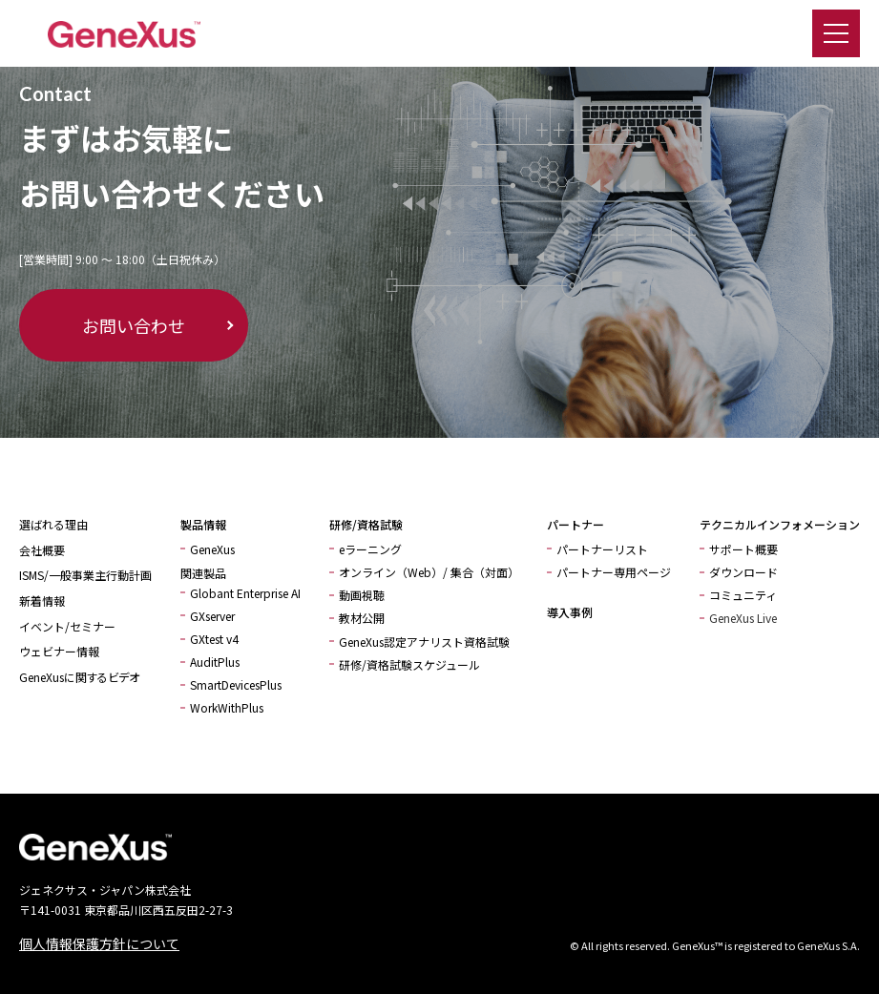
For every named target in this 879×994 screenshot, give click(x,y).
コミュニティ (743, 595)
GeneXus (212, 549)
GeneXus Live (743, 618)
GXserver (212, 616)
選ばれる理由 (53, 524)
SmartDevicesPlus (236, 684)
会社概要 (42, 550)
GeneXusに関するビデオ (79, 677)
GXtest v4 (214, 639)
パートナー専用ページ (613, 572)
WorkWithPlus (226, 707)
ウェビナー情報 (59, 651)
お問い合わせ (133, 325)
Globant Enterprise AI (245, 593)
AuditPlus (215, 661)
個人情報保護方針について (99, 943)
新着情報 (42, 600)
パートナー (575, 524)
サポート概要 (743, 549)
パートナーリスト (602, 549)
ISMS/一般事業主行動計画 (85, 575)
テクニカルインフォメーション (780, 524)
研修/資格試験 (366, 524)
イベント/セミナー (67, 626)
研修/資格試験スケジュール (409, 664)
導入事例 (570, 612)
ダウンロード (743, 572)
